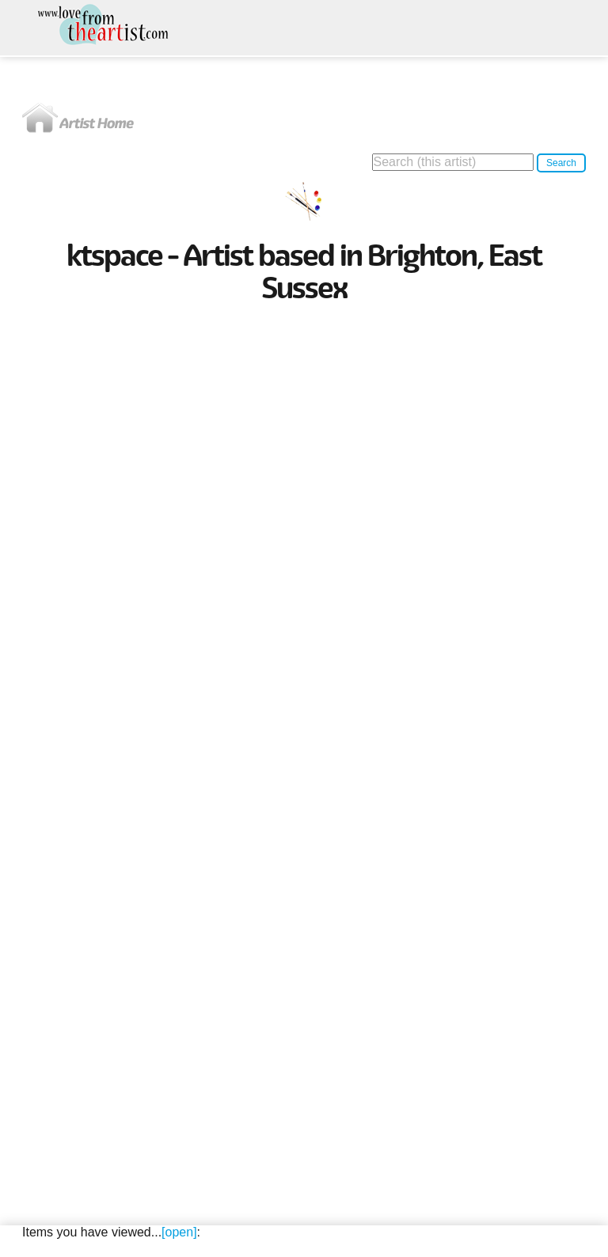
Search (561, 162)
